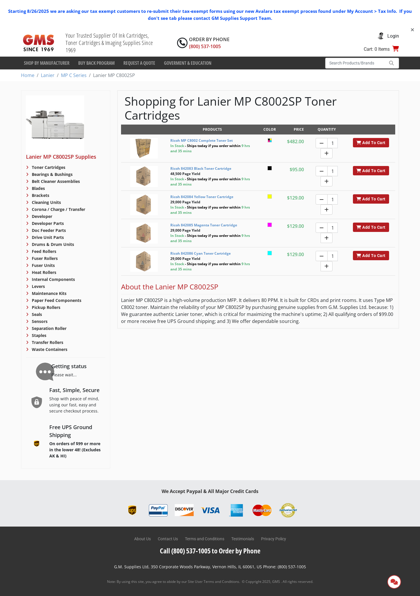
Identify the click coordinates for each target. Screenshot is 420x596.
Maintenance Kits (48, 293)
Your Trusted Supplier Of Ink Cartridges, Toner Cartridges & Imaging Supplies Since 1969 (109, 43)
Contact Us (168, 538)
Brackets (40, 195)
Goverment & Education (187, 63)
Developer (41, 216)
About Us (142, 538)
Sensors (39, 321)
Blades (38, 188)
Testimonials (242, 538)
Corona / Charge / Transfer (58, 209)
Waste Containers (49, 349)
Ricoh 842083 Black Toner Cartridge (200, 168)
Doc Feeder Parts (48, 230)
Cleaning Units (46, 202)
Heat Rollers (43, 272)
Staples (38, 335)
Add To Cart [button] (370, 142)
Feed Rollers (43, 251)
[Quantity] (332, 143)
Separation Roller (48, 328)
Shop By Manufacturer (46, 63)
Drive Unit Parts (47, 237)
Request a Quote (139, 63)
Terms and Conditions (204, 538)
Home (27, 75)
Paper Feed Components (56, 300)
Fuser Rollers (44, 258)
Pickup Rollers (45, 307)
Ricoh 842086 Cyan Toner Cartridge (200, 253)
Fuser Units (43, 265)
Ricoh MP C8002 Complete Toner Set (201, 140)
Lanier (48, 75)
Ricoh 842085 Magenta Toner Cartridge (203, 225)
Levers (38, 286)
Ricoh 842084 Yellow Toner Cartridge (201, 196)
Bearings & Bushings (52, 174)
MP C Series (74, 75)
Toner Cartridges (48, 167)
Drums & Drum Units (52, 244)
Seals (36, 314)
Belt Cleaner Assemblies (55, 181)
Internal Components (53, 279)
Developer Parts (47, 223)
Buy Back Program (96, 63)
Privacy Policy (273, 538)
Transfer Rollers (47, 342)
